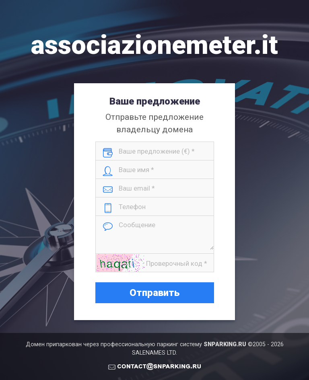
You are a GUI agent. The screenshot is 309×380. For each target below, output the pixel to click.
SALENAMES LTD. (154, 352)
